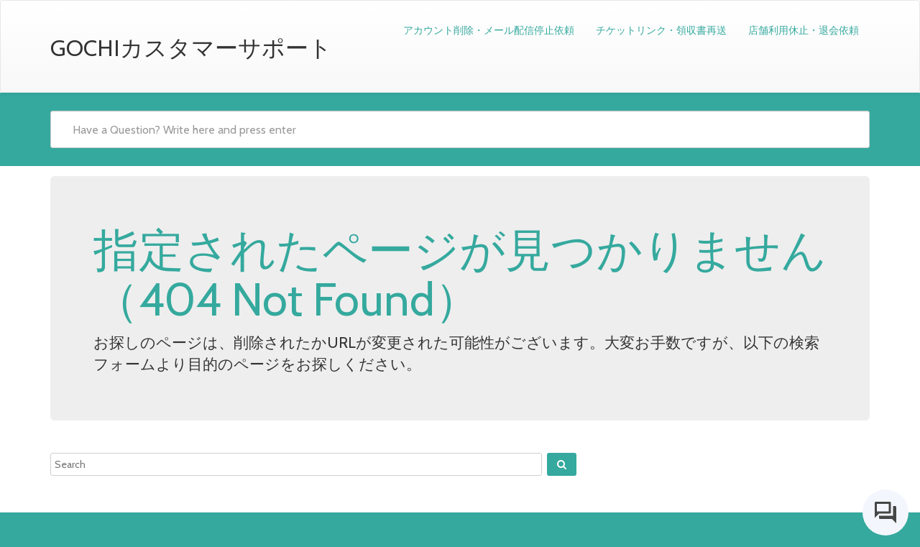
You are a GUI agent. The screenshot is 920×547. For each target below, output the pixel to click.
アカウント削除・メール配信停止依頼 (488, 30)
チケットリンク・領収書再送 (661, 30)
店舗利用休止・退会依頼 (803, 30)
